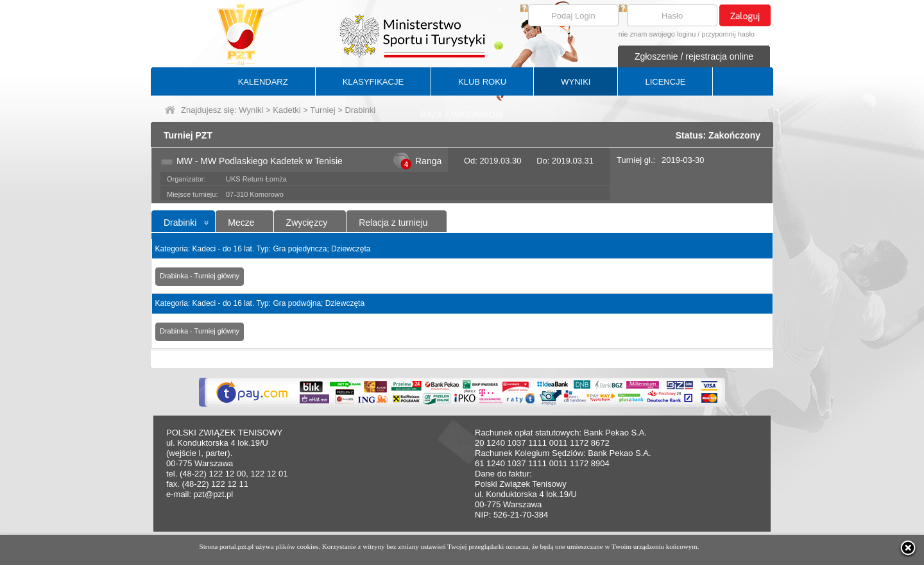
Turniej (322, 110)
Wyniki (251, 110)
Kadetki (286, 110)
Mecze (241, 222)
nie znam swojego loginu (657, 34)
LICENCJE (665, 82)
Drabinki (180, 222)
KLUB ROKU (482, 82)
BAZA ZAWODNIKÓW (462, 114)
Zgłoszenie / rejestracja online (694, 56)
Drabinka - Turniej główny (199, 276)
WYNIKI (575, 82)
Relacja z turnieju (393, 222)
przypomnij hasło (728, 34)
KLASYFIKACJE (373, 82)
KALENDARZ (263, 82)
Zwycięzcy (307, 222)
